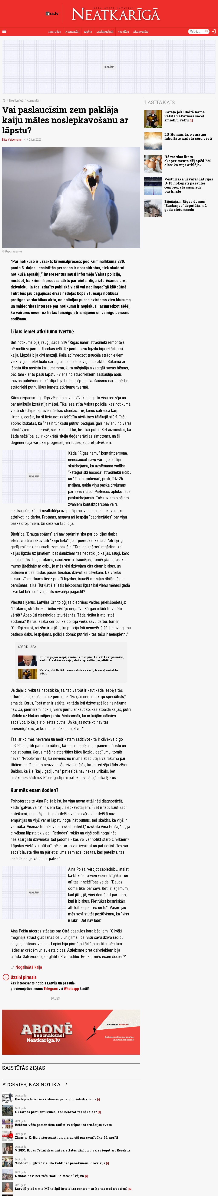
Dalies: (55, 998)
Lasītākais (159, 102)
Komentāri (72, 31)
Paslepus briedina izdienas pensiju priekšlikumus (55, 1099)
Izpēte (88, 31)
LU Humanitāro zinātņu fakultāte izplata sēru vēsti (188, 136)
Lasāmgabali (104, 31)
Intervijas (54, 31)
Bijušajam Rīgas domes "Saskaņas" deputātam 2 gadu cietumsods (185, 205)
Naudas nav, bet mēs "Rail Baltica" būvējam (49, 1176)
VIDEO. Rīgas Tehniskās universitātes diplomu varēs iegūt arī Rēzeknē (73, 1150)
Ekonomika (140, 31)
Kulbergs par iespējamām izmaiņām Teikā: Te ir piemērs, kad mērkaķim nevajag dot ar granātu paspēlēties (81, 658)
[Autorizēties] (213, 31)
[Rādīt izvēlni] (4, 31)
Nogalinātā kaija (26, 967)
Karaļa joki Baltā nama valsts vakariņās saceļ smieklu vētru (78, 672)
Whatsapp (71, 989)
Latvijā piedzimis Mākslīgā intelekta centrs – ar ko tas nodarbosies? (71, 1189)
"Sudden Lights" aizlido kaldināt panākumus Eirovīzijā (60, 1163)
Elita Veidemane (12, 139)
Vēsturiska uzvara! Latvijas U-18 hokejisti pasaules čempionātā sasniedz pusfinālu (188, 185)
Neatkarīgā (16, 100)
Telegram (50, 989)
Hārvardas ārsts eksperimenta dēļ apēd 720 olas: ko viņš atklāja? (187, 160)
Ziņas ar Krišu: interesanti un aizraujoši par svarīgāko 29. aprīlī (66, 1137)
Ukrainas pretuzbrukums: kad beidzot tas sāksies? (56, 1112)
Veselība (123, 31)
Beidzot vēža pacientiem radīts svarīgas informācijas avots (63, 1125)
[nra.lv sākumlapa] (52, 14)
